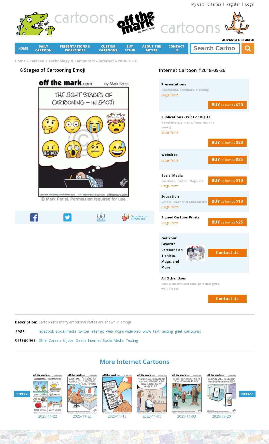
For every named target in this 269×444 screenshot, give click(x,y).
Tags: (20, 331)
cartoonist (192, 331)
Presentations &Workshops (75, 48)
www (147, 331)
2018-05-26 (127, 60)
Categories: (25, 340)
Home (23, 48)
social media (66, 331)
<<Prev (21, 394)
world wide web (128, 331)
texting (167, 331)
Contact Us (176, 48)
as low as (225, 105)
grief (178, 331)
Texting (132, 340)
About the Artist (151, 48)
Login (249, 4)
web (109, 331)
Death (81, 340)
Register (233, 4)
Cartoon (37, 60)
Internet (106, 60)
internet (97, 331)
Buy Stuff (130, 48)
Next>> (247, 394)
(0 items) (206, 4)
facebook (46, 331)
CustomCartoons (108, 48)
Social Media (113, 340)
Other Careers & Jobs (56, 340)
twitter (84, 331)
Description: (26, 322)
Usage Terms (169, 95)
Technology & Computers (71, 60)
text (156, 331)
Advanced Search (238, 40)
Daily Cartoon (43, 48)
